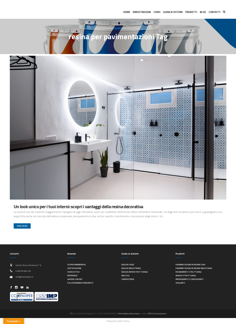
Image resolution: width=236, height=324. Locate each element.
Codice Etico (73, 271)
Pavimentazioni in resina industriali (194, 268)
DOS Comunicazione (157, 313)
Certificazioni (74, 268)
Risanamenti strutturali (189, 271)
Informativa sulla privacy (128, 313)
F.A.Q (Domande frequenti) (80, 282)
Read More (22, 225)
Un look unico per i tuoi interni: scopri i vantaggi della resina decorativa (78, 206)
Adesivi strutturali (186, 275)
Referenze (72, 275)
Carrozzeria (127, 279)
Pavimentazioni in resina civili (190, 264)
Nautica (125, 275)
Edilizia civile (127, 264)
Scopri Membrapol (76, 264)
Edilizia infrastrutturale (134, 271)
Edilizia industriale (131, 268)
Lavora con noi (74, 279)
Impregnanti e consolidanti (190, 279)
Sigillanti (180, 282)
